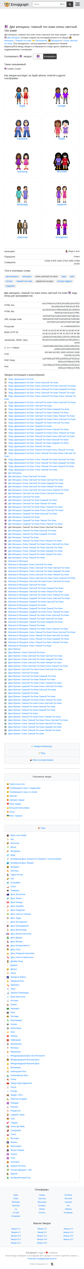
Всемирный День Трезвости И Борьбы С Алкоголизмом (34, 859)
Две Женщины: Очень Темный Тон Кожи (24, 558)
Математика (14, 1044)
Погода (12, 1091)
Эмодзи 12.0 (16, 1236)
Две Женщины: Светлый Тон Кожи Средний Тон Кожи (30, 500)
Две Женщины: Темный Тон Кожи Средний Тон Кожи (30, 534)
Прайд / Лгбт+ (15, 1095)
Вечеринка (13, 851)
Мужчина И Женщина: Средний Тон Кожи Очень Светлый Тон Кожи (37, 598)
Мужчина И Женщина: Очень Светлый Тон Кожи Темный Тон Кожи (36, 575)
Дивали (12, 965)
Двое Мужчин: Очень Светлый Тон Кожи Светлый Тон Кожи (33, 656)
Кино (11, 1012)
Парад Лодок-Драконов (19, 1083)
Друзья (12, 969)
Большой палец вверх (18, 808)
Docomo (42, 1213)
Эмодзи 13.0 (68, 1236)
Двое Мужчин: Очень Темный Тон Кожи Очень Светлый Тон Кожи (36, 720)
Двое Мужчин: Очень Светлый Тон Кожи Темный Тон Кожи (33, 662)
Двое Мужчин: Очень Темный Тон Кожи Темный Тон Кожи (32, 730)
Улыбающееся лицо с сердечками (23, 788)
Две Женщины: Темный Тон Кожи (21, 537)
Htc (68, 1205)
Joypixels (62, 204)
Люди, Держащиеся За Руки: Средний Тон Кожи (28, 426)
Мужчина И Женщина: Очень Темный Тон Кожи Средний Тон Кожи (36, 639)
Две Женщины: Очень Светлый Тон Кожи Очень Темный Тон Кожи (36, 490)
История (12, 1000)
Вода (11, 855)
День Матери (15, 941)
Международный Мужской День (23, 1063)
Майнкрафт (14, 1040)
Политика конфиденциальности (42, 1259)
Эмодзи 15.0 (68, 1239)
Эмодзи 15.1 (16, 1243)
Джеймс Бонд (15, 961)
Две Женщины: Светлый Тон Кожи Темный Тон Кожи (30, 503)
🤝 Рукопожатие (39, 41)
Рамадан (13, 1103)
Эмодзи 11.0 (68, 1232)
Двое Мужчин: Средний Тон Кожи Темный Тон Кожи (29, 696)
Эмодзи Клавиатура (42, 746)
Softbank (68, 1209)
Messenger (42, 1202)
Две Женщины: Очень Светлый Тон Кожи (25, 476)
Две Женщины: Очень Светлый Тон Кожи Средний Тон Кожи (33, 483)
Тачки (11, 1134)
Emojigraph (20, 4)
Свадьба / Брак (15, 1115)
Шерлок (12, 1174)
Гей (10, 879)
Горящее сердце (15, 800)
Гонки (11, 886)
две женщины (12, 276)
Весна (11, 847)
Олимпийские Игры (17, 1075)
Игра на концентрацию (42, 760)
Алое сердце (14, 804)
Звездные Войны (16, 977)
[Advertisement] (42, 16)
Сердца (12, 1123)
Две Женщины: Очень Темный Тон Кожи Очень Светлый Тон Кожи (36, 544)
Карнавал (13, 1008)
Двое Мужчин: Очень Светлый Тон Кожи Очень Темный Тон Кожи (36, 666)
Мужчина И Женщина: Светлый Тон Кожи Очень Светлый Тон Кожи (37, 581)
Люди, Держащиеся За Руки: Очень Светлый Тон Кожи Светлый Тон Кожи (40, 386)
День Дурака (14, 938)
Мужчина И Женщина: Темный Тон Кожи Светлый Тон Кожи (33, 619)
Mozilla (42, 1209)
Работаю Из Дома (17, 1099)
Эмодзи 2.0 (41, 1229)
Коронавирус (14, 1020)
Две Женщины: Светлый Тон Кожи (21, 497)
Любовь (12, 1036)
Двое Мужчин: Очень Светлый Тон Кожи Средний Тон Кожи (33, 659)
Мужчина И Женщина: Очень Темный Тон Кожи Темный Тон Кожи (36, 642)
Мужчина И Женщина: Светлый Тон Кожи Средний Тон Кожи (33, 588)
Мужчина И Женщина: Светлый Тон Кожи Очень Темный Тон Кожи (36, 595)
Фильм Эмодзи (15, 1150)
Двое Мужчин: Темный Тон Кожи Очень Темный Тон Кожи (32, 717)
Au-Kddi (16, 1213)
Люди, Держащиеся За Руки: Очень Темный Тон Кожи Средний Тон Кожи (39, 463)
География (13, 882)
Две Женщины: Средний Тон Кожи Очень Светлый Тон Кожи (33, 510)
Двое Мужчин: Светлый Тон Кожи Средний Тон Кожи (30, 676)
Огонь (11, 812)
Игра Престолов (16, 997)
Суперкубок (14, 1130)
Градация (13, 890)
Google (62, 105)
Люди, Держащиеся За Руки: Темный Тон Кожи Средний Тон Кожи (36, 443)
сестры (9, 281)
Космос (12, 1024)
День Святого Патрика (19, 914)
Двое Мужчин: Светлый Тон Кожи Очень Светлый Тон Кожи (33, 669)
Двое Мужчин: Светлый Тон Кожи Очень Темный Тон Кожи (33, 683)
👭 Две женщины (12, 38)
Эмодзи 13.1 (16, 1239)
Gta (10, 839)
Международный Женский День (23, 1060)
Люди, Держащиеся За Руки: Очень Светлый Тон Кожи (31, 382)
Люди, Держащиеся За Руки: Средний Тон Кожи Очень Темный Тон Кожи (39, 433)
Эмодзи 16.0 (42, 1243)
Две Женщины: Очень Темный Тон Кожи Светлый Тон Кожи (33, 547)
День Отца (13, 949)
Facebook (22, 138)
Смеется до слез (16, 784)
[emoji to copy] (38, 56)
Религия (12, 1107)
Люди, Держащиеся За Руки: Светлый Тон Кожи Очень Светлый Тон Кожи (40, 402)
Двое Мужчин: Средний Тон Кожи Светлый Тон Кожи (30, 690)
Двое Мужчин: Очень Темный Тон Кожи (24, 734)
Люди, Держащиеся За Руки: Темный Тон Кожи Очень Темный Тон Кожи (39, 450)
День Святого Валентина (20, 957)
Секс (11, 1119)
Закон (11, 973)
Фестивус (13, 1138)
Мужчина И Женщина (16, 561)
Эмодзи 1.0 (15, 1229)
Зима (11, 989)
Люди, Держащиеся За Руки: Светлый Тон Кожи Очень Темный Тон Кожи (39, 416)
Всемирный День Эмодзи (20, 863)
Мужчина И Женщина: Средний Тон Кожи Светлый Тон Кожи (33, 602)
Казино (12, 1004)
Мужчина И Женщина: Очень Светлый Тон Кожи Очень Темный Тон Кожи (39, 578)
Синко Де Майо (16, 1126)
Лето (11, 1032)
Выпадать (13, 867)
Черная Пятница (16, 1166)
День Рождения (16, 910)
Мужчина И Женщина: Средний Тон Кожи (25, 605)
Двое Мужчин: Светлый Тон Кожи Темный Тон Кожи (29, 679)
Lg (16, 1209)
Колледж (13, 1016)
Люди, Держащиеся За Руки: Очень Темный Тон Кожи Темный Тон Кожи (39, 466)
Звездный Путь (15, 981)
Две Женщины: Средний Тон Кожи (21, 517)
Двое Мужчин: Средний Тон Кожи (21, 693)
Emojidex (42, 1205)
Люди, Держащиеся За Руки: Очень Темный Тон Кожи (30, 470)
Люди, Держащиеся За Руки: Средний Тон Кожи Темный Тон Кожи (36, 429)
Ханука (12, 1154)
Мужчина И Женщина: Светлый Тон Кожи (25, 585)
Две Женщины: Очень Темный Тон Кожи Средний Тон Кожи (33, 551)
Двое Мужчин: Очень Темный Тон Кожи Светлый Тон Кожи (33, 723)
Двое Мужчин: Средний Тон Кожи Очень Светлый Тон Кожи (33, 686)
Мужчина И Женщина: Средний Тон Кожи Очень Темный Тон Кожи (36, 612)
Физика (12, 1142)
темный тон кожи (24, 281)
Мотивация (14, 1067)
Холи (11, 1158)
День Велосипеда (17, 930)
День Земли (14, 898)
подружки (10, 286)
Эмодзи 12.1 (42, 1236)
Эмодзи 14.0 (42, 1239)
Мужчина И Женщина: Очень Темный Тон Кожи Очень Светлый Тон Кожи (39, 632)
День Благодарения (18, 926)
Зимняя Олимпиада (18, 993)
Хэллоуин (13, 1162)
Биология (13, 843)
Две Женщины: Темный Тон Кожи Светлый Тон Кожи (30, 531)
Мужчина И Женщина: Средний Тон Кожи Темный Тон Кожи (33, 608)
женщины (27, 276)
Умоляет (12, 796)
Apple (22, 105)
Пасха (11, 1087)
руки (72, 276)
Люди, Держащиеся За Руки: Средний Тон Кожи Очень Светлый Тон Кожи (40, 419)
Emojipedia (62, 237)
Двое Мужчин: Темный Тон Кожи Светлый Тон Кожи (29, 706)
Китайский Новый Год (18, 1178)
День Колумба (15, 906)
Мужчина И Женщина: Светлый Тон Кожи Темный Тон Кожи (33, 591)
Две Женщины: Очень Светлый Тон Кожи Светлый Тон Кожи (33, 480)
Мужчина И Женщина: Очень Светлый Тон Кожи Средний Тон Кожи (37, 571)
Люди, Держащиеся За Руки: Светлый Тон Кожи (28, 406)
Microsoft (61, 171)
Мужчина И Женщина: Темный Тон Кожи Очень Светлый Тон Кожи (36, 615)
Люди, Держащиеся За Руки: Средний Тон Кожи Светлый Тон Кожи (36, 423)
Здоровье (13, 985)
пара (64, 276)
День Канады (15, 902)
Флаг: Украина (14, 816)
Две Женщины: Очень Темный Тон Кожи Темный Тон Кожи (33, 554)
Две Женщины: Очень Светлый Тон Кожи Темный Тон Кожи (33, 486)
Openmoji (22, 237)
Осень (11, 1079)
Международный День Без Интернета (26, 1056)
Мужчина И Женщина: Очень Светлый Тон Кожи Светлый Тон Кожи (37, 568)
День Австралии (16, 894)
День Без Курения (17, 922)
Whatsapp (22, 204)
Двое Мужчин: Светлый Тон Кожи (21, 673)
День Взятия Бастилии (19, 934)
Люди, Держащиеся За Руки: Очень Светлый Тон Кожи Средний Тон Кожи (40, 389)
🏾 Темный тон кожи (23, 41)
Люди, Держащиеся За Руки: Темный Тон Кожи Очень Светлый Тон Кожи (39, 436)
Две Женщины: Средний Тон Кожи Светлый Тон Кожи (30, 514)
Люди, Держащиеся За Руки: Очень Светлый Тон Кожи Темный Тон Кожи (39, 393)
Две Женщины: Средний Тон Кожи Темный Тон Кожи (30, 520)
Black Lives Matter (17, 835)
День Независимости (18, 945)
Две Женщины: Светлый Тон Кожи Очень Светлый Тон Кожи (33, 493)
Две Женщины (12, 473)
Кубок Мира (14, 1028)
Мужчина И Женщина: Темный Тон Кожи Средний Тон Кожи (33, 622)
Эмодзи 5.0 (41, 1232)
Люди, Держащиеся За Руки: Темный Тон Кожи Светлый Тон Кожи (36, 440)
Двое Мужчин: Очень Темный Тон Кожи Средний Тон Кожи (33, 727)
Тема (42, 828)
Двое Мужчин (12, 649)
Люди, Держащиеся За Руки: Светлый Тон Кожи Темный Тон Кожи (36, 413)
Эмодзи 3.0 (68, 1229)
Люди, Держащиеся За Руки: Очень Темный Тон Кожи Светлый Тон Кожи (39, 459)
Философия (14, 1146)
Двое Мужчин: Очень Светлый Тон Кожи (24, 652)
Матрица (13, 1048)
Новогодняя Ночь (16, 1071)
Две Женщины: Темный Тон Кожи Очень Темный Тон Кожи (33, 541)
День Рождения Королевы (20, 953)
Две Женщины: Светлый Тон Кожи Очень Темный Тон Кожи (33, 507)
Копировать (50, 56)
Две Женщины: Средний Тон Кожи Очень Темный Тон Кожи (33, 524)
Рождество (13, 1111)
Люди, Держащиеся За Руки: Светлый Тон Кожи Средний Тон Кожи (36, 409)
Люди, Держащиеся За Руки (19, 379)
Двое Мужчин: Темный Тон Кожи (21, 713)
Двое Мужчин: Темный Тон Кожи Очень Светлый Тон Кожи (33, 703)
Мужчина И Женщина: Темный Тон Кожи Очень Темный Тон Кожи (36, 629)
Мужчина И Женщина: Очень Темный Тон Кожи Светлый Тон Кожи (36, 635)
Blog (42, 753)
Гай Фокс (13, 871)
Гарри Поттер (15, 875)
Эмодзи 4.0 (15, 1232)
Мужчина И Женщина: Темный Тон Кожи (24, 625)
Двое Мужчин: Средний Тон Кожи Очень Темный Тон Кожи (33, 700)
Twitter (61, 138)
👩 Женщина (54, 41)
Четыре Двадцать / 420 (19, 1170)
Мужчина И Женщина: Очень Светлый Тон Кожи (28, 564)
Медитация (14, 1052)
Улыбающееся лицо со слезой (22, 792)
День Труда (14, 918)
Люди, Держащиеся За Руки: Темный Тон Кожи (27, 446)
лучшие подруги (64, 281)
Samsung (22, 171)
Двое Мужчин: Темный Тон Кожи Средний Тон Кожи (29, 710)
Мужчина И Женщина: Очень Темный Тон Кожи (27, 646)
